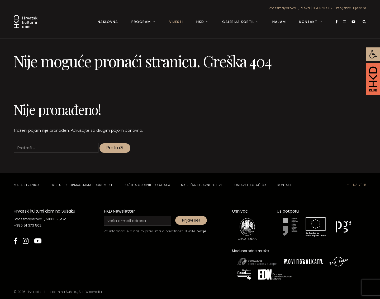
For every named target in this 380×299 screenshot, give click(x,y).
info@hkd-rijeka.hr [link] (350, 8)
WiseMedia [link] (94, 292)
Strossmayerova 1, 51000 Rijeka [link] (40, 219)
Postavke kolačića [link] (250, 185)
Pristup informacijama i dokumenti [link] (81, 185)
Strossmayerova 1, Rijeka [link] (289, 8)
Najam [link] (279, 21)
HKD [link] (200, 21)
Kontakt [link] (308, 21)
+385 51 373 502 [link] (27, 225)
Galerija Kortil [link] (238, 21)
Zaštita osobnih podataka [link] (147, 185)
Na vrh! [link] (357, 185)
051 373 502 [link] (322, 8)
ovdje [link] (201, 231)
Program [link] (141, 21)
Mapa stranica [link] (27, 185)
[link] (373, 54)
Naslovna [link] (108, 21)
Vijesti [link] (176, 21)
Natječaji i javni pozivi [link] (201, 185)
